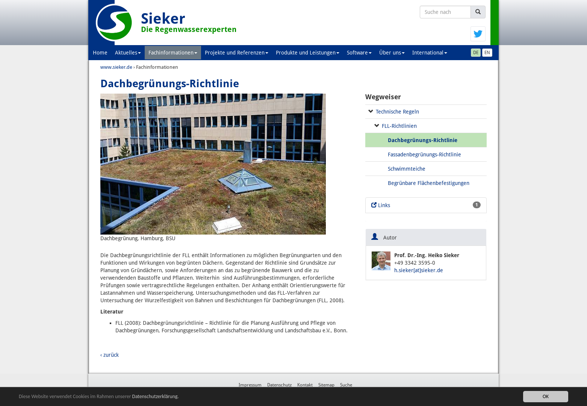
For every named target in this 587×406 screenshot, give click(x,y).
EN (487, 52)
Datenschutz (279, 385)
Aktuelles (128, 53)
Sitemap (326, 385)
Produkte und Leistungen (307, 53)
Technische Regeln (397, 112)
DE (475, 52)
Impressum (250, 385)
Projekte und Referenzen (236, 53)
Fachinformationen (172, 53)
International (429, 53)
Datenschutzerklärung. (155, 397)
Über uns (392, 53)
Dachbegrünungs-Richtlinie (422, 140)
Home (100, 53)
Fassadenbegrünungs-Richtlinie (424, 154)
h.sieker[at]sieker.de (418, 270)
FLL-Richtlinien (399, 126)
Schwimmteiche (406, 169)
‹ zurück (109, 355)
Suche (346, 385)
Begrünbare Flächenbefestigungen (428, 183)
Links (426, 204)
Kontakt (305, 385)
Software (359, 53)
